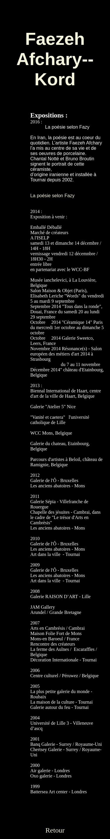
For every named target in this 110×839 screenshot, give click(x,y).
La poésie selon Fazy (52, 195)
